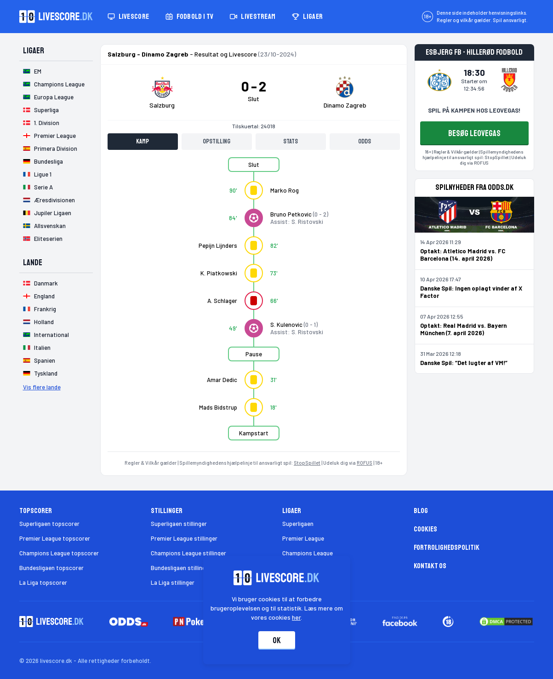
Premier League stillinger (184, 538)
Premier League (303, 538)
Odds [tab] (364, 141)
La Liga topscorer (43, 582)
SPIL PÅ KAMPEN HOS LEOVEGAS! (474, 110)
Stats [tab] (290, 141)
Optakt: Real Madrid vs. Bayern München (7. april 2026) (463, 329)
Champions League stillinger (188, 553)
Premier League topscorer (54, 538)
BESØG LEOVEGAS (474, 133)
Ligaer (307, 16)
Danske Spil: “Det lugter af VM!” (463, 362)
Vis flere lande (42, 387)
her (296, 617)
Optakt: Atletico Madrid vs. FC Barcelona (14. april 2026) (462, 254)
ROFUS (364, 463)
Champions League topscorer (59, 553)
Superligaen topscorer (49, 523)
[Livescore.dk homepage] (56, 16)
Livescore (128, 16)
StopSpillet (307, 463)
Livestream (252, 16)
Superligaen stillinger (179, 523)
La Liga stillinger (172, 582)
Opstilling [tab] (216, 141)
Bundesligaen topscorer (51, 567)
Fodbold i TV (189, 16)
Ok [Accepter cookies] (277, 640)
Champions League (307, 553)
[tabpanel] (254, 304)
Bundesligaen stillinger (181, 567)
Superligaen (298, 523)
